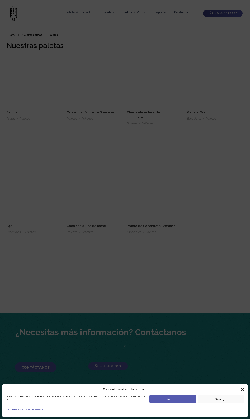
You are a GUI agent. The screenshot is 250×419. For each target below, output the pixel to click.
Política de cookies (15, 409)
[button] (242, 389)
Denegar (221, 399)
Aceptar (173, 399)
